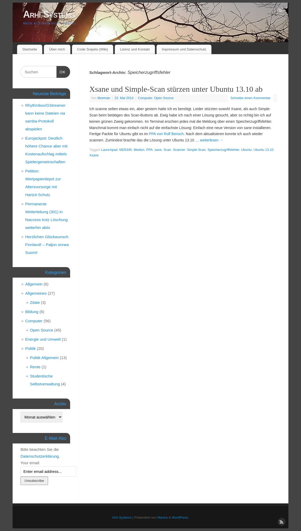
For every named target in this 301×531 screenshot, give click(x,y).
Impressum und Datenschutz (184, 49)
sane (158, 150)
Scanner (179, 150)
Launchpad (109, 150)
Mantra (162, 517)
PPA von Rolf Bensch (166, 134)
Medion (139, 150)
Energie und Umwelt (43, 339)
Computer (145, 98)
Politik (30, 348)
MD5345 (125, 150)
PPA (149, 150)
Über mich (57, 49)
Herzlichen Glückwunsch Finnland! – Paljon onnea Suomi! (47, 244)
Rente (35, 367)
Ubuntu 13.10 (264, 150)
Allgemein (34, 284)
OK (61, 71)
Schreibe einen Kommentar (250, 98)
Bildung (31, 311)
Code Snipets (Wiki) (92, 49)
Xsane (94, 155)
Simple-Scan (196, 150)
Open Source (164, 98)
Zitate (35, 302)
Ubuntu (246, 150)
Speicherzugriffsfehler (223, 150)
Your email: (30, 463)
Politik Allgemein (44, 357)
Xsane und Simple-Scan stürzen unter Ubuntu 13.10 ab (176, 89)
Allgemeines (36, 293)
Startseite (29, 49)
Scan (167, 150)
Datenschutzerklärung (39, 456)
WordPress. (180, 517)
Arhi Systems (49, 14)
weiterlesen (211, 140)
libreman (103, 98)
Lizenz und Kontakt (135, 49)
